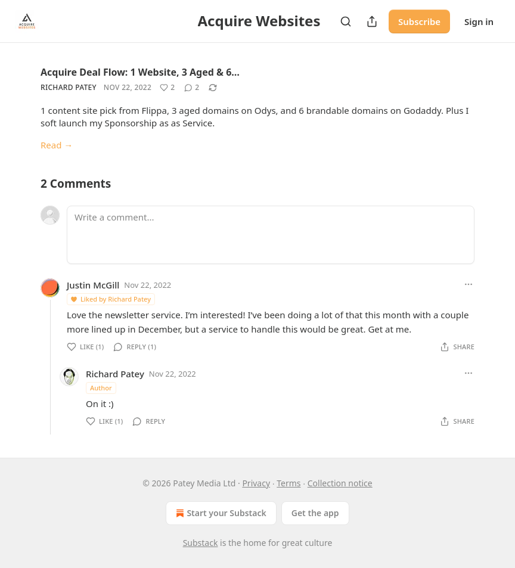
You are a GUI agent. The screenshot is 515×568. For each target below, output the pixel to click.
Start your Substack (219, 513)
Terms (288, 483)
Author (101, 387)
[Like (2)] (167, 87)
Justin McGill (93, 285)
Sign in (479, 21)
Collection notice (340, 483)
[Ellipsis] (468, 284)
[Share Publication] (372, 21)
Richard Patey (69, 87)
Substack (200, 542)
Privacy (256, 483)
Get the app (315, 513)
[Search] (346, 21)
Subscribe (419, 21)
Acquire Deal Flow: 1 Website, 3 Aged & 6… (140, 72)
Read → (57, 145)
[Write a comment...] (270, 234)
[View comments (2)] (192, 87)
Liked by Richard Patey (110, 298)
